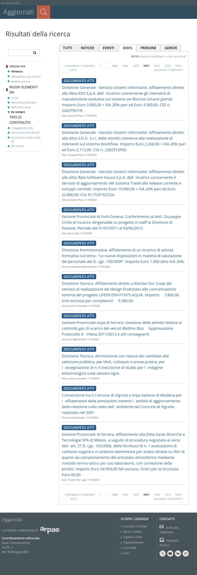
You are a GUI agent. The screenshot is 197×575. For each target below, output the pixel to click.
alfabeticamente (20, 81)
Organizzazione (133, 542)
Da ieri (15, 98)
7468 (115, 66)
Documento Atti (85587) (25, 132)
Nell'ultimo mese (21, 107)
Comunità (129, 548)
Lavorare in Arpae (135, 526)
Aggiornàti (18, 12)
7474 (178, 66)
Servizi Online (132, 531)
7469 (125, 66)
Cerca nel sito (43, 12)
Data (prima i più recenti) (26, 76)
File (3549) (17, 146)
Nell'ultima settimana (23, 102)
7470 (136, 66)
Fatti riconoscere (10, 3)
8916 (73, 70)
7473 (167, 66)
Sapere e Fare (132, 537)
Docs (126, 553)
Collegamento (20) (22, 128)
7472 (157, 66)
